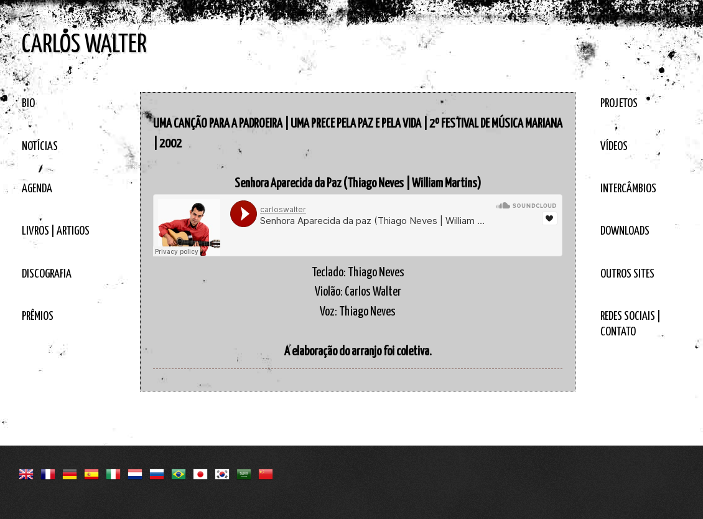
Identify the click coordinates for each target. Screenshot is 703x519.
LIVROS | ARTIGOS (56, 231)
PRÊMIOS (38, 316)
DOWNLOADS (624, 231)
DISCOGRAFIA (47, 274)
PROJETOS (619, 104)
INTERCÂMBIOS (628, 189)
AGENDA (37, 189)
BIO (28, 104)
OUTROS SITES (627, 274)
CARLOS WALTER (84, 45)
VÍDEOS (614, 146)
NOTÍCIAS (40, 146)
